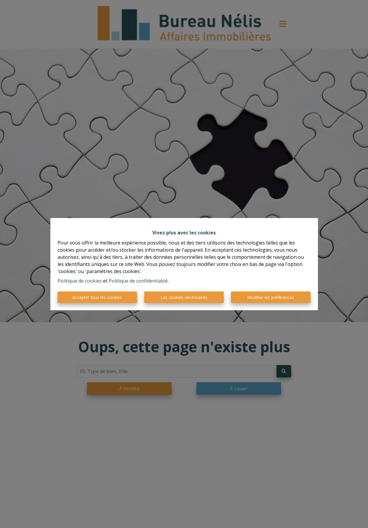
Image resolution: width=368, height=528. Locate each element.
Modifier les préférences (270, 297)
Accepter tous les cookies (97, 297)
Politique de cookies (80, 281)
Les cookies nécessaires (184, 297)
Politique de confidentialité (138, 281)
